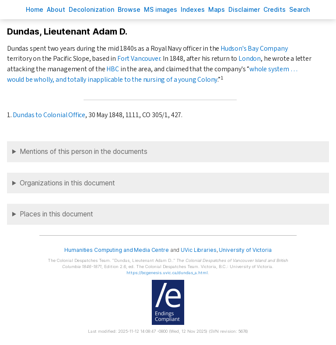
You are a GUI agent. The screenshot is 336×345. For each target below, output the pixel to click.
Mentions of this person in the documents (83, 151)
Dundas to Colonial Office (49, 115)
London (249, 58)
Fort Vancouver (139, 58)
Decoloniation (91, 9)
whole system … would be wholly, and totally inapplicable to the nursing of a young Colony (152, 74)
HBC (112, 69)
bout (56, 9)
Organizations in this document (67, 183)
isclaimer (244, 9)
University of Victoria (245, 250)
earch (299, 9)
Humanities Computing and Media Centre (116, 250)
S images (160, 9)
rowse (129, 9)
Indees (193, 9)
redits (274, 9)
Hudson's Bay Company (254, 48)
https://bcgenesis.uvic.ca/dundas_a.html (167, 272)
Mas (216, 9)
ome (34, 9)
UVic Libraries (198, 250)
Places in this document (56, 214)
